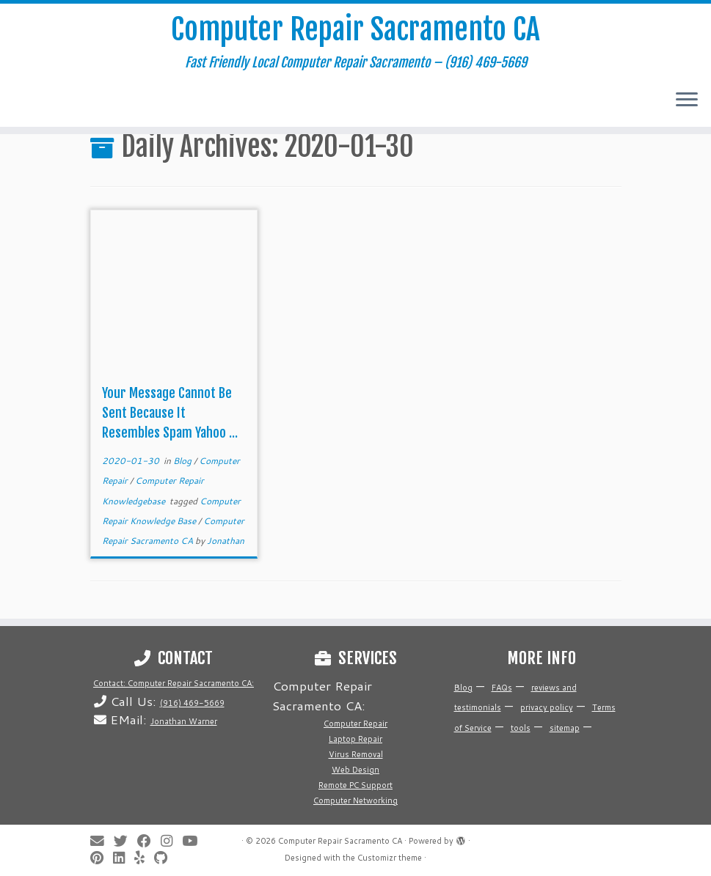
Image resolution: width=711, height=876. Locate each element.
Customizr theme (389, 858)
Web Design (355, 770)
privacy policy (546, 707)
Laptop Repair (355, 739)
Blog (183, 460)
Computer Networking (355, 800)
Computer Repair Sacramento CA (355, 29)
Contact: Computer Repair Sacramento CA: (173, 683)
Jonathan (225, 540)
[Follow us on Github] (165, 858)
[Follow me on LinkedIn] (123, 858)
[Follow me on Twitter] (125, 841)
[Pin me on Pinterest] (101, 858)
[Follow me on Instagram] (171, 841)
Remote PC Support (355, 785)
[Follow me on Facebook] (149, 841)
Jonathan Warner (183, 721)
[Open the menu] (687, 100)
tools (520, 728)
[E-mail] (102, 841)
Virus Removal (356, 754)
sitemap (565, 728)
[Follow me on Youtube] (194, 841)
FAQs (502, 687)
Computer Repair (355, 723)
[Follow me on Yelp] (144, 858)
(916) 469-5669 (192, 703)
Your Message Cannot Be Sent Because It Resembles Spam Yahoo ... (170, 413)
